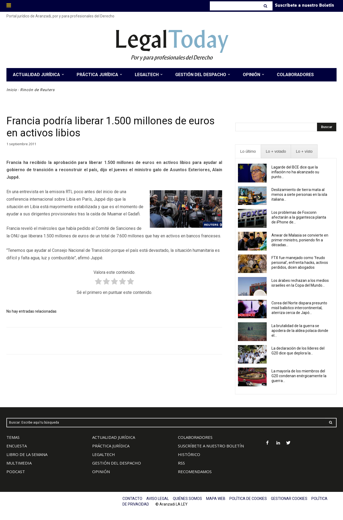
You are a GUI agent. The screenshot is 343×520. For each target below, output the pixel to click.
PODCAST (15, 471)
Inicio (11, 90)
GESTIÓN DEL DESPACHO (116, 463)
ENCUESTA (16, 445)
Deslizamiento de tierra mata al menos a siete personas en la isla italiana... (299, 194)
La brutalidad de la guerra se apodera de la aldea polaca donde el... (299, 331)
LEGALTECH (103, 454)
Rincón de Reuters (37, 90)
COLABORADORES (195, 437)
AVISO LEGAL (157, 498)
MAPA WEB (215, 498)
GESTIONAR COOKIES (289, 498)
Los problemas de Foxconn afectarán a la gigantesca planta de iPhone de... (298, 217)
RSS (181, 463)
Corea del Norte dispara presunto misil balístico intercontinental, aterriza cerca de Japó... (299, 308)
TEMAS (13, 437)
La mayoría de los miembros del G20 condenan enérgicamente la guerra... (298, 376)
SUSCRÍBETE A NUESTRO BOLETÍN (211, 445)
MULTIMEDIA (19, 463)
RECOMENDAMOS (195, 471)
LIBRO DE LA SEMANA (26, 454)
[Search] (266, 6)
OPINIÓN (101, 471)
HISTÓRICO (189, 454)
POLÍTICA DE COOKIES (248, 498)
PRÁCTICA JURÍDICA (110, 445)
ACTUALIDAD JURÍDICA (113, 437)
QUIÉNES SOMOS (187, 498)
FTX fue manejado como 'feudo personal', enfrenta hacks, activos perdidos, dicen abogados (299, 263)
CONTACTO (132, 498)
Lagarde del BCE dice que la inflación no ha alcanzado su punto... (295, 172)
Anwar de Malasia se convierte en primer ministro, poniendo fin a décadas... (299, 240)
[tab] (248, 151)
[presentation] (248, 151)
